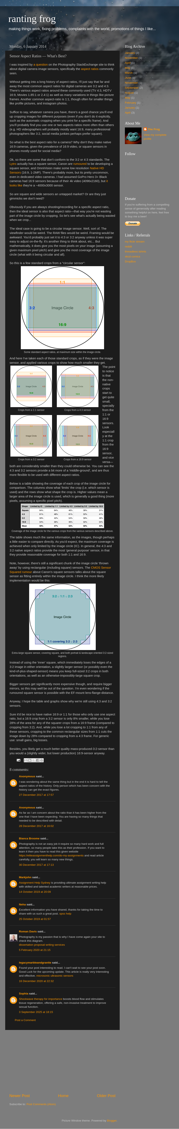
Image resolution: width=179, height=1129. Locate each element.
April (128, 62)
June (128, 77)
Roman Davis (28, 931)
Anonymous (27, 776)
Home (63, 1095)
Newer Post (19, 1095)
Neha (22, 904)
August (129, 92)
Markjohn (25, 877)
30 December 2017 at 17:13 (36, 864)
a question (41, 64)
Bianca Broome (29, 838)
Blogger (112, 1120)
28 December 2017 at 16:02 (36, 826)
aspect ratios (89, 69)
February (130, 102)
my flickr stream (135, 241)
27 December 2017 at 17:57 (36, 794)
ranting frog (32, 18)
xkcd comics (132, 256)
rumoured (80, 163)
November (131, 57)
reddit (128, 246)
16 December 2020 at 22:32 (36, 981)
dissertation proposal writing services (42, 944)
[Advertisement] (62, 1061)
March (129, 72)
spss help (65, 913)
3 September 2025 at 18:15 (36, 1012)
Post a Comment (25, 1020)
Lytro (13, 163)
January (130, 52)
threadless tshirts (135, 251)
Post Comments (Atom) (41, 1104)
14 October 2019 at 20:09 (35, 891)
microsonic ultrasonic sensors (54, 975)
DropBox (130, 261)
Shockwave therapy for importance (40, 998)
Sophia (23, 993)
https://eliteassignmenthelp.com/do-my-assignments (51, 855)
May (127, 67)
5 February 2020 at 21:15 (35, 949)
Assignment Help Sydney (34, 882)
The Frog (154, 129)
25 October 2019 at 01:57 (35, 919)
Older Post (106, 1095)
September (132, 87)
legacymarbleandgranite (35, 962)
